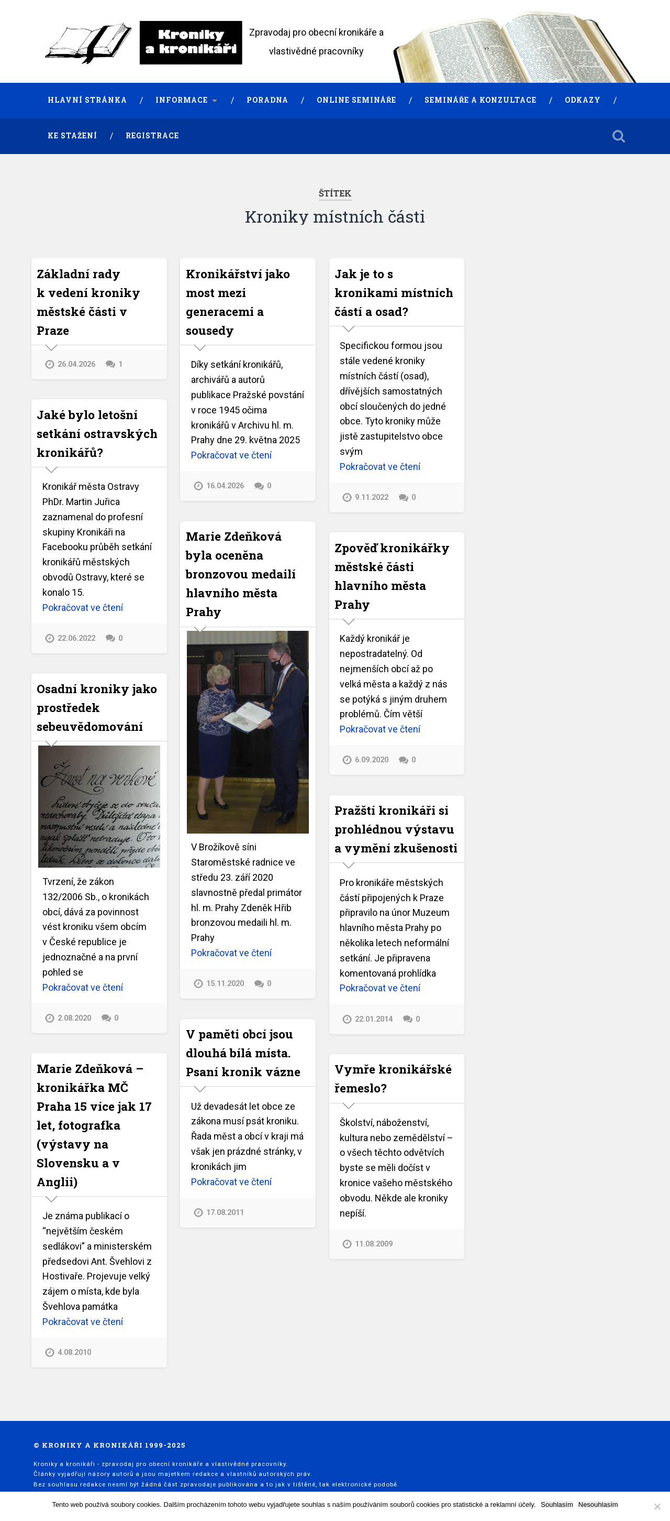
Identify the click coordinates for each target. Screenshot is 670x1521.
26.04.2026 (76, 364)
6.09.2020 (371, 760)
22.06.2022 (76, 638)
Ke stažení (72, 135)
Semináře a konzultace (481, 100)
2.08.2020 (74, 1018)
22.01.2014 (374, 1019)
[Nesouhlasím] (657, 1506)
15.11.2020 (225, 983)
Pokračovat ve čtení (231, 455)
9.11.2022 (371, 497)
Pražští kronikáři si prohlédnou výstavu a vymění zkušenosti (395, 829)
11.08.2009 (374, 1244)
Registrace (152, 135)
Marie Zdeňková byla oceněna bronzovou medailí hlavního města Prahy (241, 573)
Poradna (267, 100)
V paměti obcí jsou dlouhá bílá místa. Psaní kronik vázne (243, 1052)
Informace (181, 100)
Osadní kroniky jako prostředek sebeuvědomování (97, 707)
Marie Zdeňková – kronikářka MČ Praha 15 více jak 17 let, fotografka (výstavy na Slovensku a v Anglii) (94, 1124)
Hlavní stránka (87, 100)
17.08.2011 (225, 1212)
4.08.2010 (74, 1352)
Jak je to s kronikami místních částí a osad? (393, 292)
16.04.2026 (225, 486)
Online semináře (356, 100)
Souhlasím (557, 1504)
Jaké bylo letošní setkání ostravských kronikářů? (97, 433)
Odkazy (583, 100)
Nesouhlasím (598, 1504)
